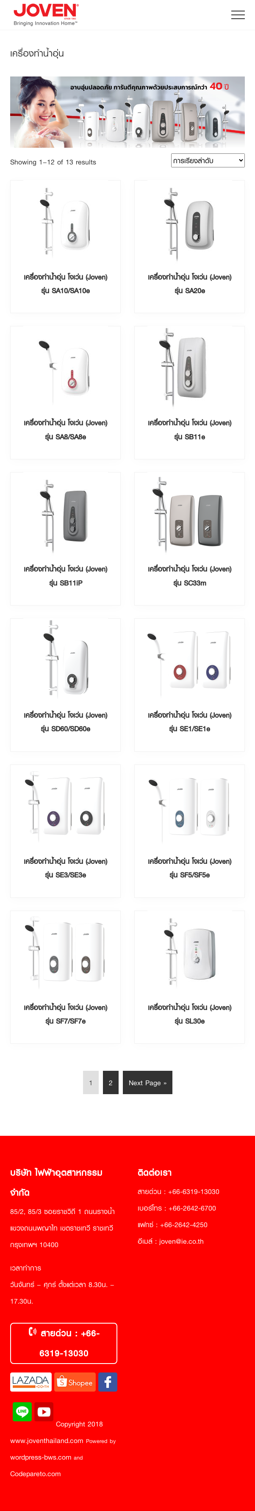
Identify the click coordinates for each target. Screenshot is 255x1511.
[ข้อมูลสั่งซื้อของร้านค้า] (208, 160)
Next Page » (147, 1084)
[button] (238, 14)
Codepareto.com (35, 1473)
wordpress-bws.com (41, 1457)
